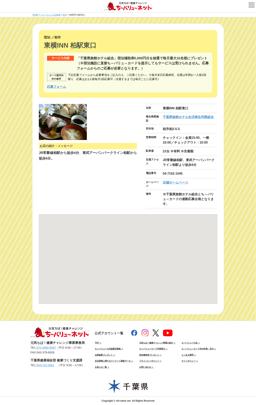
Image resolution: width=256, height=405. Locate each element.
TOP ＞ (98, 343)
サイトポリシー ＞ (189, 361)
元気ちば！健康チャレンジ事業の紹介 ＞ (157, 343)
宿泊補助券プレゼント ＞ (150, 355)
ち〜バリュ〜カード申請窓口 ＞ (153, 349)
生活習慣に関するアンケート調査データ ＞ (114, 361)
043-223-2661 (45, 365)
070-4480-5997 (46, 347)
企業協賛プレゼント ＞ (105, 355)
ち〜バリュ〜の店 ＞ (190, 343)
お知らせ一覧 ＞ (102, 367)
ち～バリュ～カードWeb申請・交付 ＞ (198, 349)
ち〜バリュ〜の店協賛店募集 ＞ (109, 349)
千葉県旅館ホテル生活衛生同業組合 (188, 117)
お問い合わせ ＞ (146, 367)
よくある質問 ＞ (188, 355)
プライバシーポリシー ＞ (150, 361)
